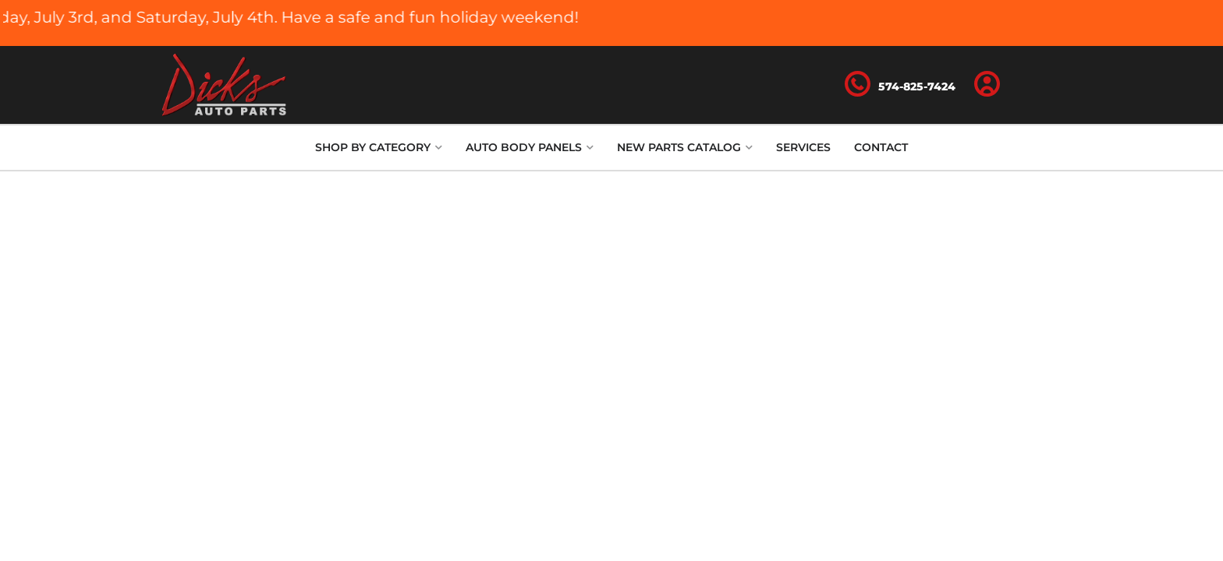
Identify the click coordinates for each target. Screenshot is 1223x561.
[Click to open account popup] (987, 85)
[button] (378, 147)
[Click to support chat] (900, 85)
